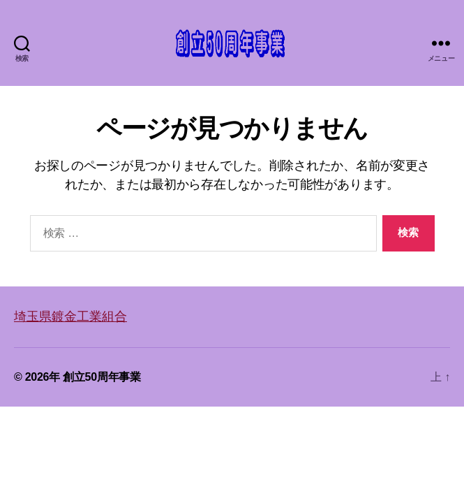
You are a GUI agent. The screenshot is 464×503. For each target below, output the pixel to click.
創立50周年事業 (102, 377)
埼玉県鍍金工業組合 (70, 316)
